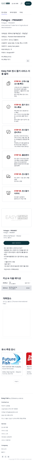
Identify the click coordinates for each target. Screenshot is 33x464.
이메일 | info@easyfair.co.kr (9, 412)
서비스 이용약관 (5, 440)
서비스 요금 (4, 430)
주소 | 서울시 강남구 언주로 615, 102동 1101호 (13, 418)
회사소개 (3, 449)
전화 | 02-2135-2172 (7, 415)
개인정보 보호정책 (6, 437)
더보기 (16, 381)
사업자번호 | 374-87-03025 (9, 409)
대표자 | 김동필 (5, 406)
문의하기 (28, 3)
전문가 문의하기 (16, 243)
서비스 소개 (4, 434)
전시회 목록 (4, 427)
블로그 (3, 452)
